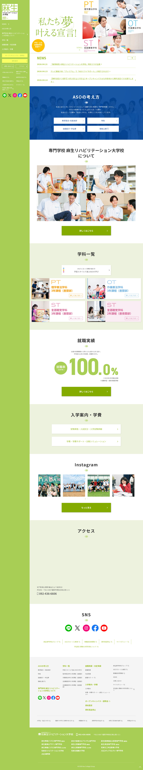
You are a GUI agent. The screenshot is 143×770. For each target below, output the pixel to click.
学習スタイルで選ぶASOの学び (72, 670)
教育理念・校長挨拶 (44, 670)
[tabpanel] (49, 485)
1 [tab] (85, 499)
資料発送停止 (90, 709)
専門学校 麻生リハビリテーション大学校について (49, 689)
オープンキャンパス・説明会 (14, 55)
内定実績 (88, 674)
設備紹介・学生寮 (43, 678)
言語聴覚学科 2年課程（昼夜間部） (72, 686)
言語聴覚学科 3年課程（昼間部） (73, 681)
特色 (39, 674)
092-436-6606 (48, 594)
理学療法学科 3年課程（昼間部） (73, 674)
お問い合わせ (117, 681)
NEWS (115, 677)
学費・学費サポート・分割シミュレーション (97, 693)
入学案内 (88, 689)
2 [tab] (87, 499)
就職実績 (88, 670)
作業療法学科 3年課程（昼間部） (73, 678)
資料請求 (88, 705)
